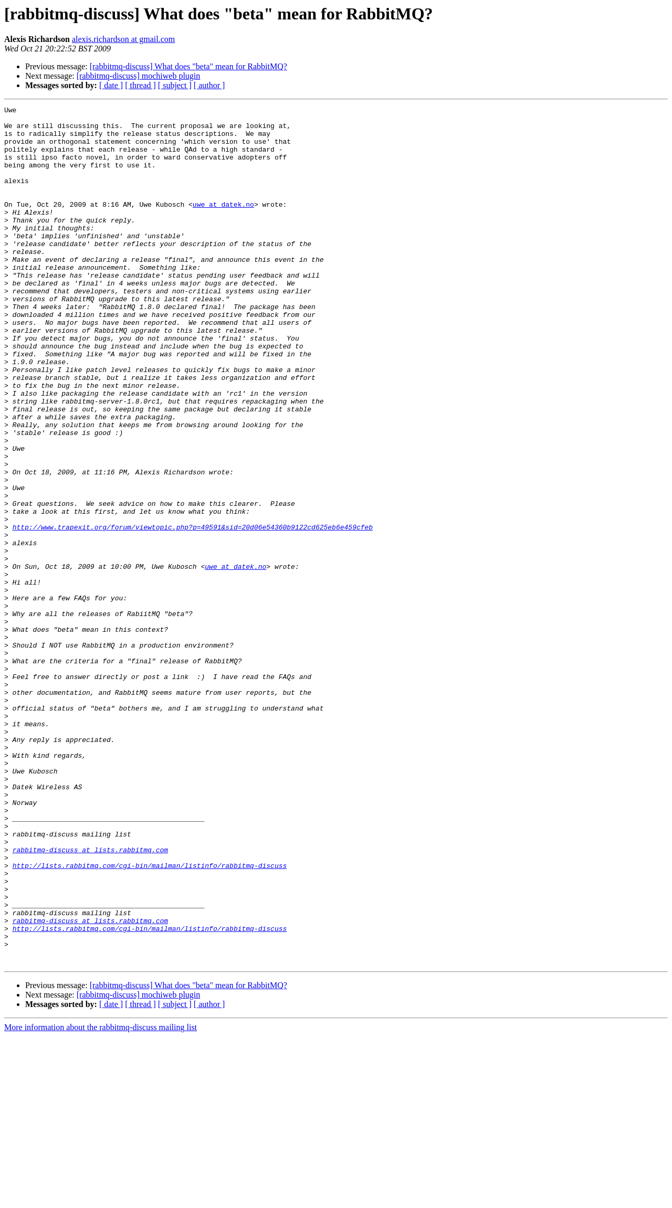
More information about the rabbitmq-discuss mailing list (100, 1198)
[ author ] (209, 85)
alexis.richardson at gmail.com (123, 39)
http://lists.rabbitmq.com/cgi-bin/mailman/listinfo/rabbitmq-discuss (150, 1018)
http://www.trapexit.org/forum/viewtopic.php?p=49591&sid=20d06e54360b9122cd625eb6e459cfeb (193, 612)
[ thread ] (140, 85)
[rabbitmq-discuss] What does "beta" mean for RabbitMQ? (188, 66)
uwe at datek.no (223, 224)
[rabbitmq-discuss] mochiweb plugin (139, 75)
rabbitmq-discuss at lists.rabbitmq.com (90, 999)
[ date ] (111, 85)
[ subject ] (175, 85)
